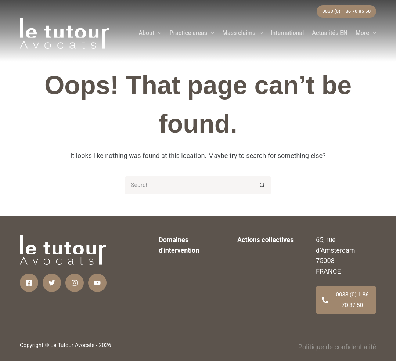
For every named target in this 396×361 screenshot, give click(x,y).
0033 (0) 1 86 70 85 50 (346, 11)
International (287, 32)
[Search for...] (189, 185)
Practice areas (193, 33)
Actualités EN (329, 32)
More (366, 33)
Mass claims (244, 33)
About (151, 33)
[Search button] (262, 185)
